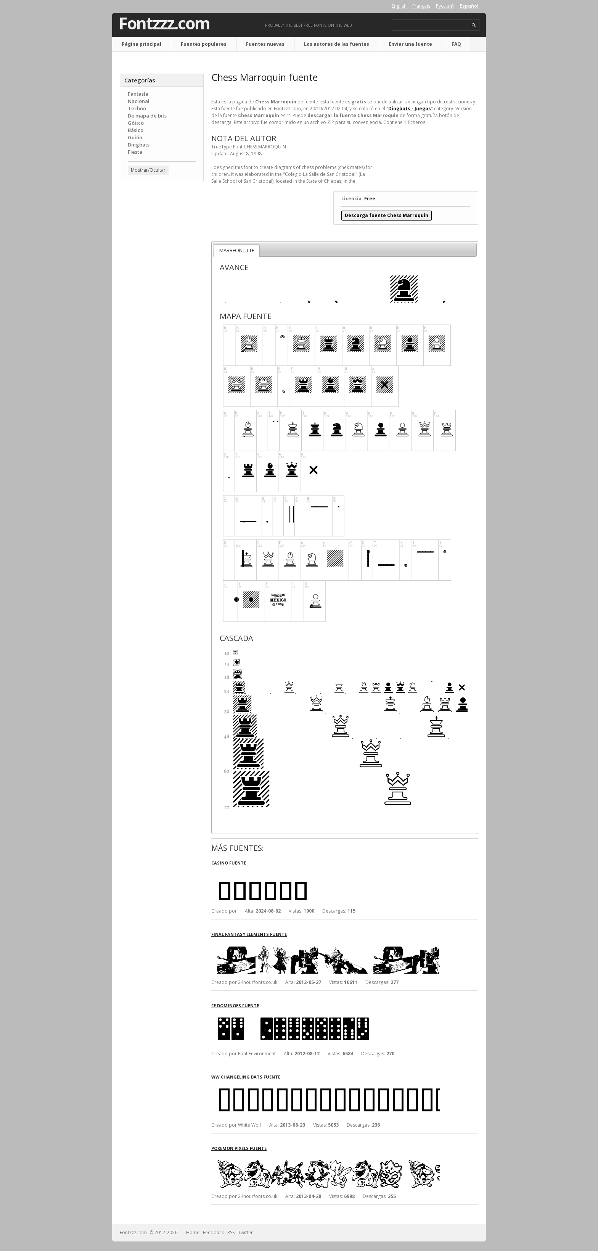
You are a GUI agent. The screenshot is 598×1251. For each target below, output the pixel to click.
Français (421, 6)
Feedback (213, 1232)
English (399, 6)
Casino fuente (228, 863)
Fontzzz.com (164, 23)
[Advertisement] (162, 309)
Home (192, 1232)
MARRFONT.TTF (236, 250)
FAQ (456, 44)
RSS (231, 1232)
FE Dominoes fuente (235, 1005)
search (474, 25)
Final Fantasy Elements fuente (249, 934)
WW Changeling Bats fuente (245, 1077)
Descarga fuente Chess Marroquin (386, 215)
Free (369, 198)
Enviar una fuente (410, 44)
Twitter (245, 1232)
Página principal (141, 44)
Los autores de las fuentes (336, 44)
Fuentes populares (204, 44)
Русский (445, 6)
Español (469, 6)
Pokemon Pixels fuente (239, 1148)
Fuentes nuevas (265, 44)
